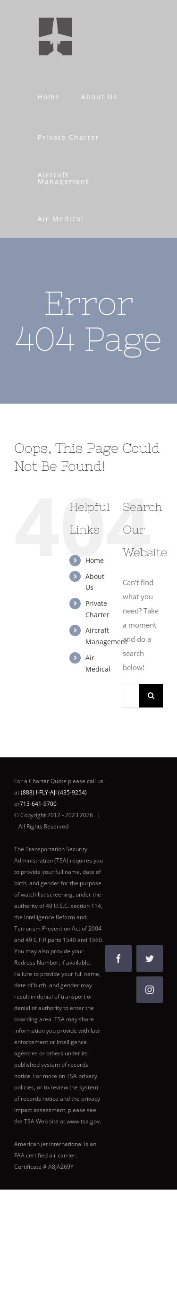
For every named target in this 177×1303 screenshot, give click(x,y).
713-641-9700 (38, 804)
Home (94, 560)
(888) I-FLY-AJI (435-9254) (54, 792)
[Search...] (131, 696)
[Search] (151, 696)
